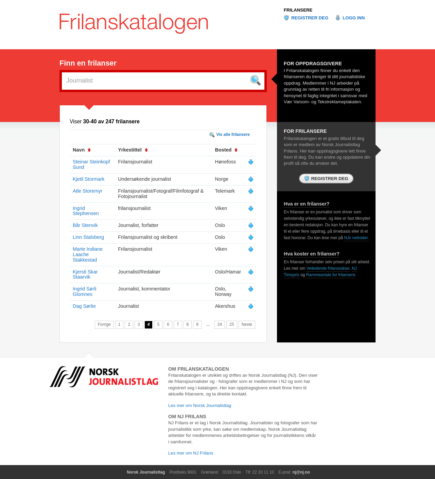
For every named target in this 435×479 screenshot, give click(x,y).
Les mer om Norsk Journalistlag (199, 405)
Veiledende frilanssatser (328, 268)
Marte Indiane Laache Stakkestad (88, 254)
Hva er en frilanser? (306, 204)
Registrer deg (309, 17)
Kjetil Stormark (89, 179)
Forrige (104, 324)
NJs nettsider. (356, 237)
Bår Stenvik (85, 225)
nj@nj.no (301, 472)
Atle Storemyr (87, 191)
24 (220, 324)
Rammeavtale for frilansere (330, 274)
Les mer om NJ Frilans (190, 453)
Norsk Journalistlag (146, 472)
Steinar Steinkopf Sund (91, 164)
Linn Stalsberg (88, 237)
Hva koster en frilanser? (312, 253)
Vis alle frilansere (233, 134)
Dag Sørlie (84, 306)
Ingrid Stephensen (86, 211)
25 (231, 324)
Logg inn (354, 17)
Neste (247, 324)
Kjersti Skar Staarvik (85, 274)
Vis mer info (251, 162)
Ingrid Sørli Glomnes (85, 291)
